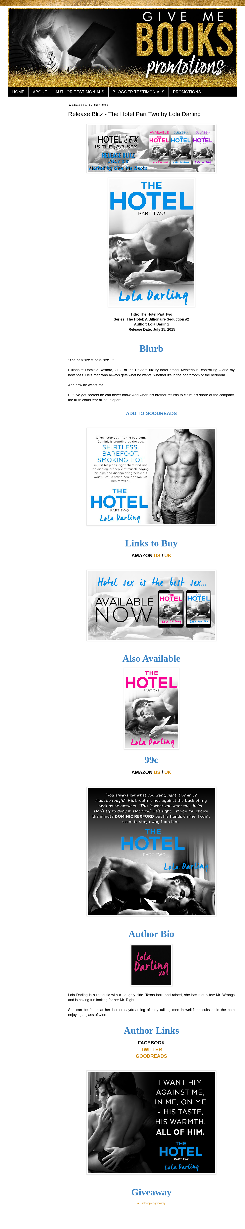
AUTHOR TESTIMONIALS (79, 92)
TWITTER (151, 1049)
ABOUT (40, 92)
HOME (18, 92)
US (157, 555)
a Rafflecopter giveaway (151, 1203)
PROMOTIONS (187, 92)
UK (167, 555)
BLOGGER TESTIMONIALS (139, 92)
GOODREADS (151, 1056)
